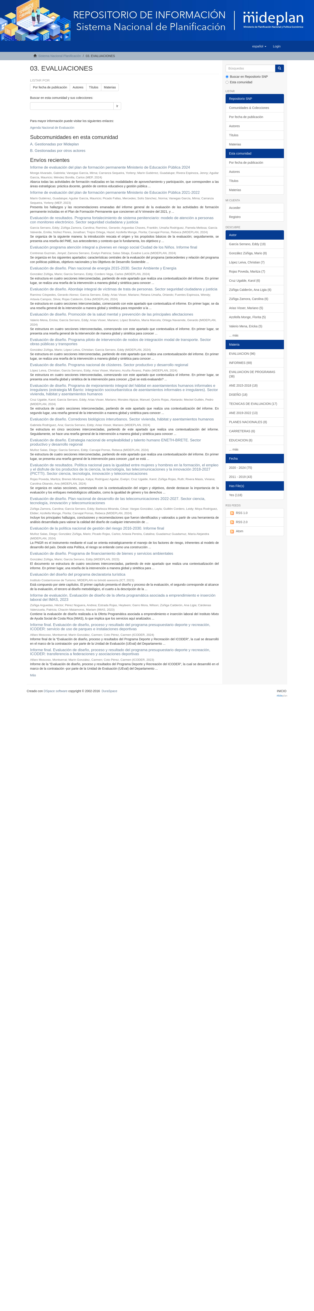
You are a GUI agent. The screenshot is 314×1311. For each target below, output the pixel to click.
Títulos (93, 87)
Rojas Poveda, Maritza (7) (247, 271)
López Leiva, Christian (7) (247, 262)
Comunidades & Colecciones (249, 108)
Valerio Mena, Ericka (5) (245, 326)
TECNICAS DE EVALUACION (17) (253, 404)
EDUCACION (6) (241, 440)
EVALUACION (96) (242, 353)
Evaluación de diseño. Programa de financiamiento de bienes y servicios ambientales (101, 553)
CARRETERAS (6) (242, 431)
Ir (117, 106)
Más (33, 675)
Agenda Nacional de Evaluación (52, 127)
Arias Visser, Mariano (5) (246, 308)
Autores (78, 87)
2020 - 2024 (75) (240, 467)
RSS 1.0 (238, 513)
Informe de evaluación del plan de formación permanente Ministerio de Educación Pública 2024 (110, 167)
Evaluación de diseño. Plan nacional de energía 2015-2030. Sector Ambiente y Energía (103, 268)
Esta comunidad (239, 82)
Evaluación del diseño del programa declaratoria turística (77, 574)
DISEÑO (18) (238, 394)
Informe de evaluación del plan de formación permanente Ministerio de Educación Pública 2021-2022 (115, 192)
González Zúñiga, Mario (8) (248, 253)
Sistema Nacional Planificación (59, 56)
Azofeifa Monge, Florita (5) (247, 317)
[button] (259, 46)
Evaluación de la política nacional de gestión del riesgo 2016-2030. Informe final (97, 528)
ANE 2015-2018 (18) (243, 385)
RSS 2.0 (238, 522)
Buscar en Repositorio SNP (247, 76)
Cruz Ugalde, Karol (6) (244, 280)
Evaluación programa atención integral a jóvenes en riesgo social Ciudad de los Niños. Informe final (113, 247)
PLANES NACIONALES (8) (248, 422)
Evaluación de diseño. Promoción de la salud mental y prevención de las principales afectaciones (111, 314)
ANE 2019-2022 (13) (243, 413)
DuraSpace (109, 691)
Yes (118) (235, 495)
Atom (236, 531)
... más (234, 335)
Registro (235, 217)
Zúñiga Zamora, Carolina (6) (248, 299)
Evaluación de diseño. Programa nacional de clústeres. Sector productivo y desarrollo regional (109, 365)
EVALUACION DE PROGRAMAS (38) (252, 374)
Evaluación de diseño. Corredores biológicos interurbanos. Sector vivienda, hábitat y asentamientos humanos (122, 419)
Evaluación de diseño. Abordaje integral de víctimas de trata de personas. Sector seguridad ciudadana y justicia (123, 289)
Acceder (235, 208)
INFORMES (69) (240, 363)
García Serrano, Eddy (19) (247, 244)
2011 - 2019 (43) (240, 477)
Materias (110, 87)
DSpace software (55, 691)
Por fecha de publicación (50, 87)
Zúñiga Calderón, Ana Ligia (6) (250, 290)
